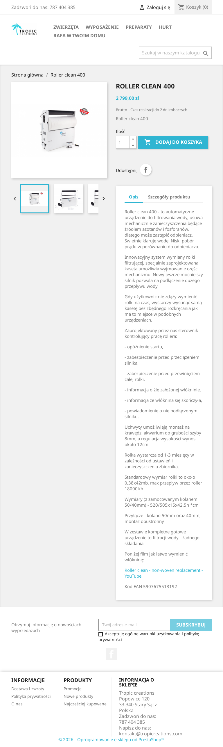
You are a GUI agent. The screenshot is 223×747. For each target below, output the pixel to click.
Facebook (111, 654)
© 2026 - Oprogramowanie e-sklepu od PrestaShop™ (111, 739)
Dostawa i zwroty (27, 688)
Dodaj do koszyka (173, 142)
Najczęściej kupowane (85, 704)
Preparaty (139, 27)
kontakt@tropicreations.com (150, 733)
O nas (17, 704)
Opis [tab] (134, 197)
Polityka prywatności (31, 696)
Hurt (165, 27)
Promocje (73, 688)
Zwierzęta (66, 27)
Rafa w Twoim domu (79, 35)
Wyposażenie (102, 27)
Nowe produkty (78, 696)
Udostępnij (146, 169)
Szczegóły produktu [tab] (169, 197)
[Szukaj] (175, 53)
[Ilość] (123, 142)
